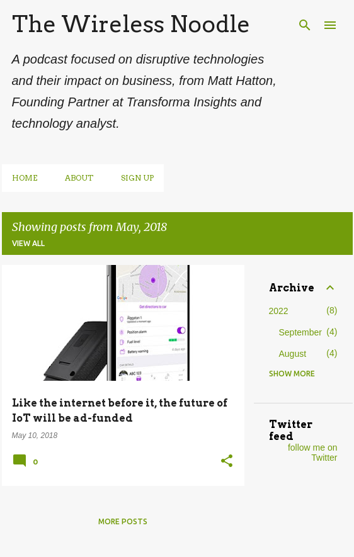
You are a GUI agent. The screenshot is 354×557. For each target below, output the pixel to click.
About (79, 178)
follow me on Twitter (313, 452)
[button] (226, 462)
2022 (278, 311)
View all (28, 243)
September (300, 332)
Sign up (137, 178)
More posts (122, 521)
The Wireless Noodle (131, 24)
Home (24, 178)
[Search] (304, 25)
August (293, 354)
